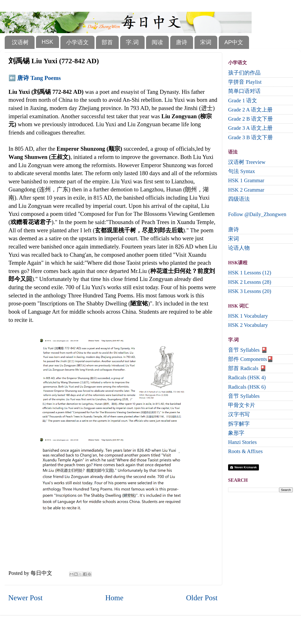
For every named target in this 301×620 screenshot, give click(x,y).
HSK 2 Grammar (246, 190)
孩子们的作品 (244, 73)
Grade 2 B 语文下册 (250, 119)
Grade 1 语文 (242, 100)
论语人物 (239, 248)
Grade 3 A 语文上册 (250, 128)
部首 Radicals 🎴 (247, 368)
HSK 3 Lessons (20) (249, 291)
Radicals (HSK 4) (247, 377)
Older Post (202, 598)
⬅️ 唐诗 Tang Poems (34, 78)
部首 (107, 42)
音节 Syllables (244, 396)
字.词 (132, 42)
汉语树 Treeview (246, 162)
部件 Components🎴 (250, 359)
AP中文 (233, 42)
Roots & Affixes (245, 451)
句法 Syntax (241, 171)
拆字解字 (239, 424)
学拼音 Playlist (244, 82)
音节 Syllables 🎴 (248, 350)
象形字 (236, 433)
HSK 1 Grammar (246, 180)
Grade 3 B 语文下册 (250, 137)
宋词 (205, 42)
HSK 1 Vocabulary (248, 316)
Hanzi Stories (242, 442)
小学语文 (77, 42)
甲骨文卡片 (241, 405)
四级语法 (239, 199)
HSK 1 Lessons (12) (249, 273)
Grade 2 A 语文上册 (250, 110)
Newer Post (25, 598)
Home (114, 598)
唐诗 (181, 42)
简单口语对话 (244, 91)
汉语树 (20, 42)
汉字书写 (239, 414)
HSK (47, 42)
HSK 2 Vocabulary (248, 325)
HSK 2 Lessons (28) (249, 282)
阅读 (157, 42)
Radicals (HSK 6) (247, 387)
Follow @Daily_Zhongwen (257, 214)
